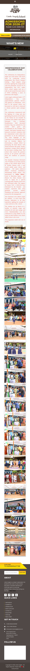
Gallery (10, 54)
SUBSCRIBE (22, 572)
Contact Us (8, 610)
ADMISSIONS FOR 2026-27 (15, 25)
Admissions (8, 602)
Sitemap (7, 614)
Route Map (8, 612)
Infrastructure (9, 606)
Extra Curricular (9, 608)
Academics (8, 604)
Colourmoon (15, 668)
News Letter (8, 616)
